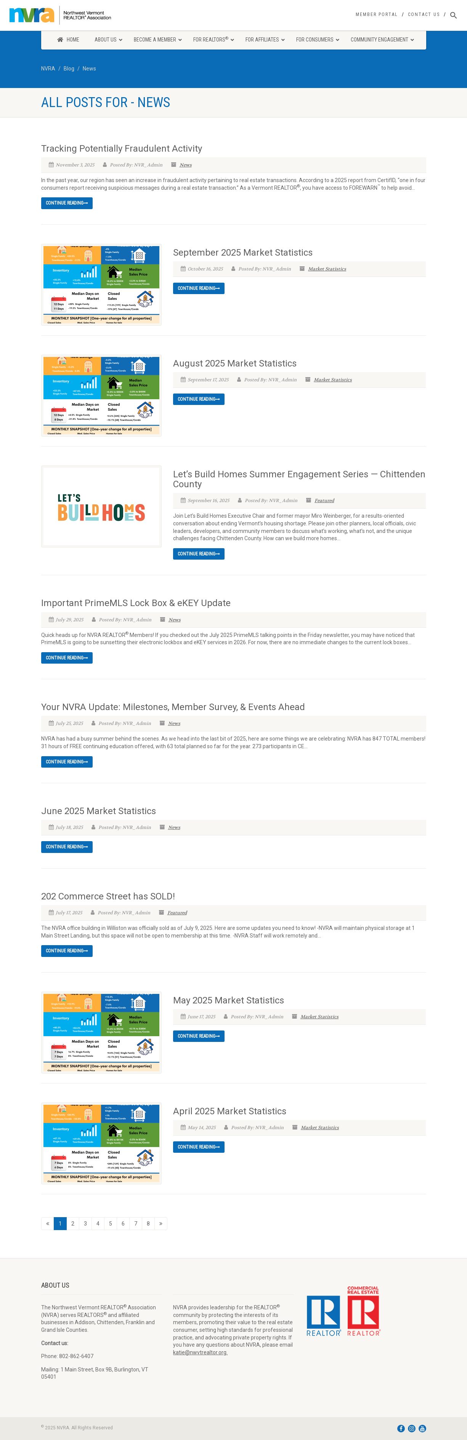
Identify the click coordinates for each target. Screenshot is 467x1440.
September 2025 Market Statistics (243, 252)
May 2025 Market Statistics (228, 1000)
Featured (324, 501)
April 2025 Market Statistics (229, 1111)
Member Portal (377, 14)
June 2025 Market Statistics (98, 811)
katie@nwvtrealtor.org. (200, 1352)
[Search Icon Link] (453, 15)
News (186, 165)
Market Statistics (327, 269)
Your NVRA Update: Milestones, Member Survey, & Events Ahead (173, 707)
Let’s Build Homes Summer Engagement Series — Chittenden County (299, 479)
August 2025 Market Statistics (235, 363)
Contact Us (424, 14)
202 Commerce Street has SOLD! (108, 896)
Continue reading (67, 203)
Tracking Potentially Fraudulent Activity (121, 148)
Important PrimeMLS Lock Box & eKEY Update (136, 603)
